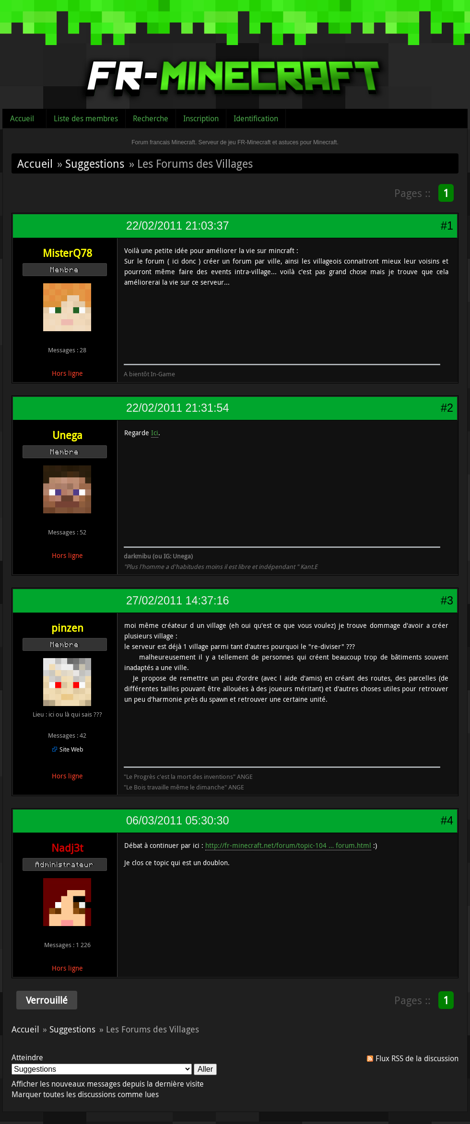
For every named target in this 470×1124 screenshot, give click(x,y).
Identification (256, 118)
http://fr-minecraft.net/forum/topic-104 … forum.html (288, 845)
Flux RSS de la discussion (417, 1058)
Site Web (71, 749)
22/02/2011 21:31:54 (177, 408)
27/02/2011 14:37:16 (177, 600)
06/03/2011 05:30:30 (177, 820)
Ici (154, 432)
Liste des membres (86, 118)
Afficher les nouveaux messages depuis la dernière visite (108, 1083)
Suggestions (94, 163)
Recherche (150, 118)
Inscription (201, 118)
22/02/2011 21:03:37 (177, 226)
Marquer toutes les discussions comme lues (85, 1094)
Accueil (22, 118)
